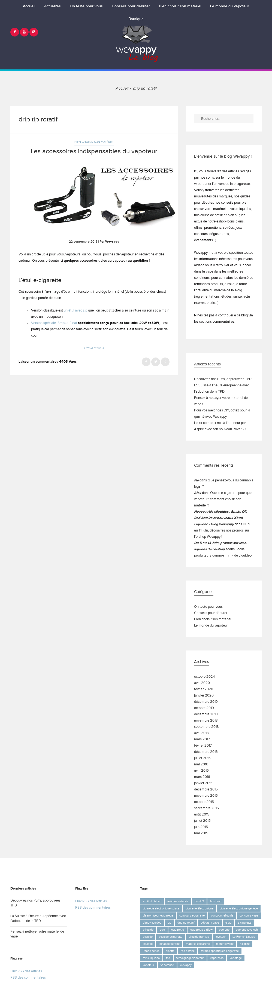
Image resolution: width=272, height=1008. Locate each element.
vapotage (236, 958)
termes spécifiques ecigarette (220, 950)
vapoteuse (167, 965)
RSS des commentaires (28, 977)
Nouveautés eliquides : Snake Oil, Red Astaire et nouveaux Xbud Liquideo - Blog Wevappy (220, 518)
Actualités (52, 6)
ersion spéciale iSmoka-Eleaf (55, 323)
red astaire (188, 950)
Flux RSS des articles (26, 971)
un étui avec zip (76, 310)
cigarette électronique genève (239, 908)
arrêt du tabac (152, 901)
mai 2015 (201, 833)
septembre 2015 (206, 808)
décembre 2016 (206, 752)
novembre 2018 (206, 720)
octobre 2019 (204, 708)
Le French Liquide (243, 936)
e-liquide (148, 929)
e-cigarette (244, 922)
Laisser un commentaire (37, 362)
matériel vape (225, 943)
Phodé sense (151, 950)
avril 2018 (201, 733)
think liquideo (151, 958)
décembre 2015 (206, 789)
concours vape (249, 915)
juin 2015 (201, 827)
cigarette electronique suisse (161, 908)
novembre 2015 (206, 796)
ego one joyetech (247, 929)
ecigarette (177, 929)
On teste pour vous (86, 6)
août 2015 (201, 814)
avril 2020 (202, 683)
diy (169, 922)
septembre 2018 (206, 727)
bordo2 (199, 901)
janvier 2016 (203, 783)
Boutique (136, 19)
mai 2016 (201, 764)
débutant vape (210, 922)
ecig (162, 929)
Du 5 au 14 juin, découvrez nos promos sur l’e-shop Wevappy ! (222, 531)
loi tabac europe (169, 943)
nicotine (245, 943)
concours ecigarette (192, 915)
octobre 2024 (204, 677)
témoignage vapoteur (190, 958)
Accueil (29, 6)
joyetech (221, 936)
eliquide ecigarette (170, 936)
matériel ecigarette (198, 943)
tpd (168, 958)
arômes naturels (177, 901)
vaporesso (216, 958)
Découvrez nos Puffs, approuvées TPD (223, 379)
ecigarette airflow (201, 929)
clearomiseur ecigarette (158, 915)
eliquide (148, 936)
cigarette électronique (199, 908)
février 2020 (203, 689)
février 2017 (203, 745)
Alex (197, 493)
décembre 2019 (206, 702)
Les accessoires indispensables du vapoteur (94, 151)
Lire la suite (94, 348)
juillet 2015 (202, 821)
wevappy (186, 965)
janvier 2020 (204, 695)
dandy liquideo (152, 922)
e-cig (228, 922)
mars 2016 (202, 777)
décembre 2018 (206, 714)
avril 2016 (201, 770)
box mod (215, 901)
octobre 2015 (204, 802)
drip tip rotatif (185, 922)
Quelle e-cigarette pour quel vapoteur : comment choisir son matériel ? (223, 499)
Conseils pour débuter (131, 6)
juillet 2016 (202, 758)
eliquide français (199, 936)
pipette (170, 950)
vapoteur (148, 965)
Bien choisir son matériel (180, 6)
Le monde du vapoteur (229, 6)
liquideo (148, 943)
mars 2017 (202, 739)
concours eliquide (222, 915)
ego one (224, 929)
